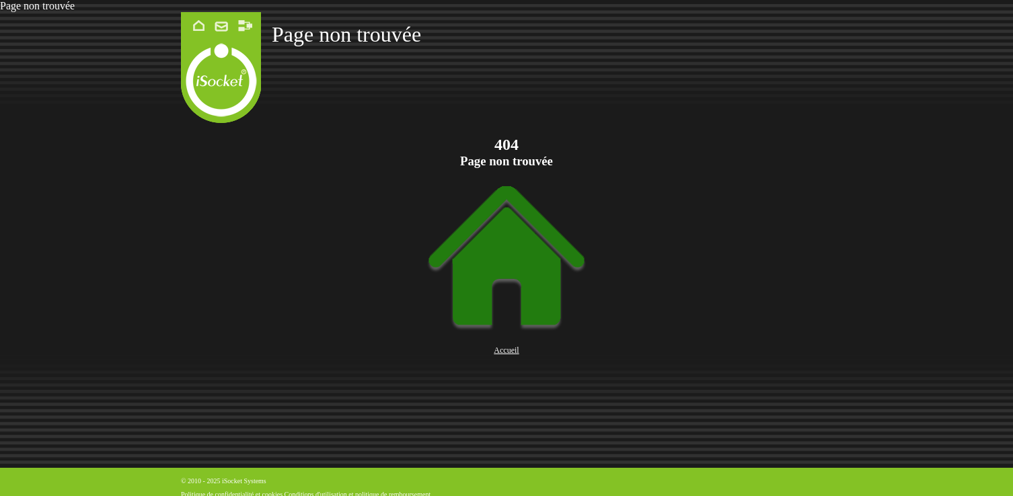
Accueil (506, 350)
